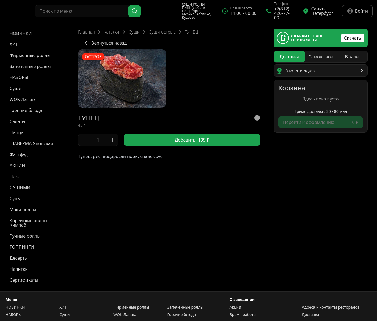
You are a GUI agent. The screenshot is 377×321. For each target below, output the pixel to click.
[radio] (289, 56)
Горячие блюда (181, 314)
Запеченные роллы (185, 307)
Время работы (243, 314)
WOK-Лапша (124, 314)
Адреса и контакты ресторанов (331, 307)
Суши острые (162, 32)
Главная (86, 32)
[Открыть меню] (8, 11)
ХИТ (63, 307)
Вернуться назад (104, 43)
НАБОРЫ (13, 314)
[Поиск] (134, 11)
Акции (235, 307)
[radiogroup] (321, 57)
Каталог (112, 32)
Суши (134, 32)
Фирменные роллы (131, 307)
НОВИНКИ (15, 307)
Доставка (310, 314)
